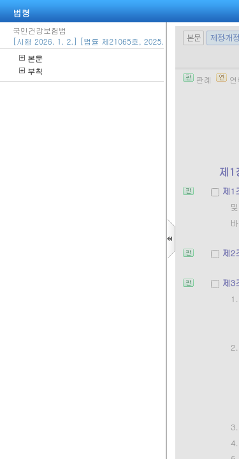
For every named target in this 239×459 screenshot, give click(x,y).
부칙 (31, 71)
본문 (31, 58)
